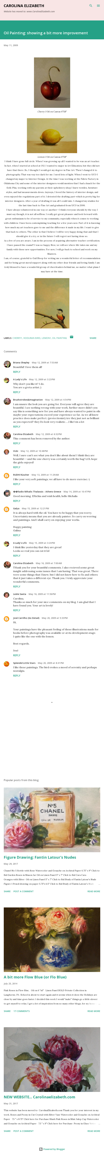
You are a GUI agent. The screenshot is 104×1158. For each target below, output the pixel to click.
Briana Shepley (21, 362)
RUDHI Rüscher (21, 474)
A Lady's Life (20, 379)
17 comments (21, 1011)
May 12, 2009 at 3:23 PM (42, 379)
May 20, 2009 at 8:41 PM (51, 662)
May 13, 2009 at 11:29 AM (45, 474)
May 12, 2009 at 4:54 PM (58, 399)
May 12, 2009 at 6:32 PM (49, 434)
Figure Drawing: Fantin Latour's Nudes (40, 857)
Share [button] (93, 337)
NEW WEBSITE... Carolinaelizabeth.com (39, 1096)
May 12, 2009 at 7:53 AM (45, 362)
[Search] (91, 6)
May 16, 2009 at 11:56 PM (42, 594)
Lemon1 (46, 337)
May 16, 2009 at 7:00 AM (49, 563)
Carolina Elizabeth (24, 5)
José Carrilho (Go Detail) (26, 617)
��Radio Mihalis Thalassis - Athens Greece (37, 491)
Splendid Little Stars (24, 662)
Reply (16, 372)
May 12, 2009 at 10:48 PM (34, 450)
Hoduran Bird (31, 337)
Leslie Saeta (19, 594)
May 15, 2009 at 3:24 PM (42, 542)
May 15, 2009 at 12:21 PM (35, 508)
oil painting (59, 337)
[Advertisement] (52, 746)
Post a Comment (23, 891)
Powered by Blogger (52, 1149)
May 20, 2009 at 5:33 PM (55, 617)
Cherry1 (17, 337)
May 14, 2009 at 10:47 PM (77, 491)
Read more (94, 891)
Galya (16, 508)
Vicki (15, 450)
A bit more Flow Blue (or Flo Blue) (35, 977)
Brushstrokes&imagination (28, 399)
